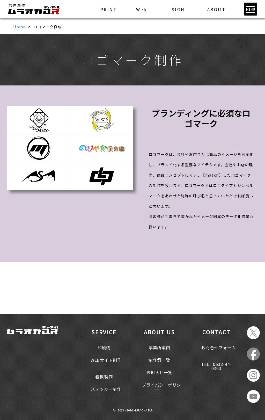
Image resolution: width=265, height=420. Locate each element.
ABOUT (216, 9)
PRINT (108, 9)
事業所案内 (159, 347)
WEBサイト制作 (106, 360)
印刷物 (104, 347)
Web (141, 9)
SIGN (178, 9)
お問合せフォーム (218, 347)
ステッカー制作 (106, 389)
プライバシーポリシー (161, 387)
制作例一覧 (159, 360)
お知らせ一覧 (159, 372)
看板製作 (104, 376)
